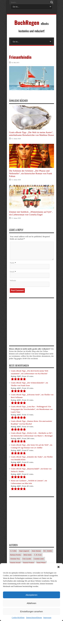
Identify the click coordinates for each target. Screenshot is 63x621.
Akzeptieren (31, 595)
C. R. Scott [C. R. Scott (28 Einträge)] (37, 555)
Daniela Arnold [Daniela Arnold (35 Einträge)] (15, 562)
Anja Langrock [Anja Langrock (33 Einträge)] (24, 551)
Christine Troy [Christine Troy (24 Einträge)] (15, 559)
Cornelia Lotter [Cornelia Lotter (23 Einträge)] (39, 559)
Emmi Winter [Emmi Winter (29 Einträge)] (41, 562)
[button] (58, 566)
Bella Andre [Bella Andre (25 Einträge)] (28, 555)
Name (12, 263)
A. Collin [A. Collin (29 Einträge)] (13, 551)
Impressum (47, 617)
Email (12, 271)
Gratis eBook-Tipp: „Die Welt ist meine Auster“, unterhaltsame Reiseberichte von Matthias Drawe (31, 133)
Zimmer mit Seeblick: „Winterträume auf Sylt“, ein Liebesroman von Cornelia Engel (31, 213)
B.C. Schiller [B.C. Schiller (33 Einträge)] (48, 551)
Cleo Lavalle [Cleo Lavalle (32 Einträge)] (27, 559)
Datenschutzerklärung (34, 617)
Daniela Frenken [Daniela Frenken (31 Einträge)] (28, 562)
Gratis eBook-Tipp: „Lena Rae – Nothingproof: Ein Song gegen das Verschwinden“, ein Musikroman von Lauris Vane (32, 409)
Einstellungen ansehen (31, 611)
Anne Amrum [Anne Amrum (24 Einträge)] (36, 551)
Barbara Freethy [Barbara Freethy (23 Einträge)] (15, 555)
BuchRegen (26, 22)
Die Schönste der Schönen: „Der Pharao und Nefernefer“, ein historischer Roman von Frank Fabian (30, 173)
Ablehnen (31, 603)
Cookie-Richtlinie (18, 617)
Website (13, 280)
